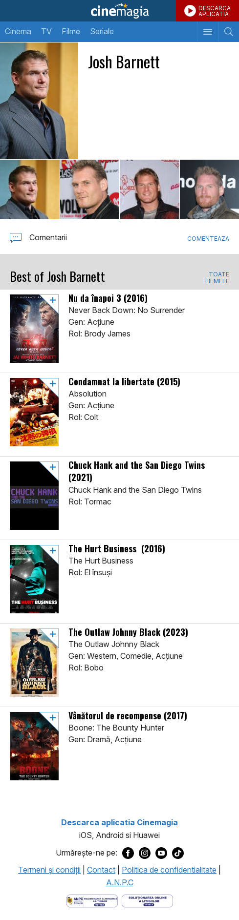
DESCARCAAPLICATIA (214, 11)
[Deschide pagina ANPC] (92, 900)
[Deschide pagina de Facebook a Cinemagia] (128, 852)
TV (46, 31)
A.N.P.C (119, 882)
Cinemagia (119, 10)
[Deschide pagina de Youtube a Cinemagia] (161, 852)
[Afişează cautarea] (228, 31)
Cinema (18, 31)
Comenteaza (208, 238)
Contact (101, 870)
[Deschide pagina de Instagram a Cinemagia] (145, 852)
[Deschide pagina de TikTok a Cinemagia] (178, 852)
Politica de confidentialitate (169, 870)
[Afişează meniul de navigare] (207, 31)
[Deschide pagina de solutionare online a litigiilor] (147, 900)
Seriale (102, 31)
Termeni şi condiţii (49, 870)
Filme (71, 31)
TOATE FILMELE (217, 278)
